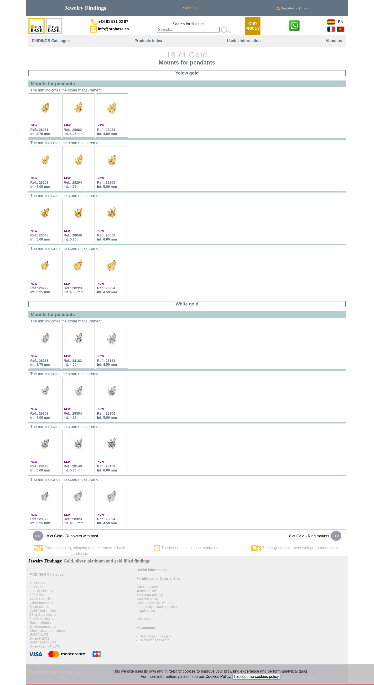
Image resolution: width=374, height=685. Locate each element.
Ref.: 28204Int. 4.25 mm (73, 184)
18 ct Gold (37, 583)
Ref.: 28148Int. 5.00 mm (40, 468)
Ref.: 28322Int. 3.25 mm (40, 521)
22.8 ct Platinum (42, 591)
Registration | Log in (293, 8)
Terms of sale (146, 591)
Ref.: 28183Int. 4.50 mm (107, 363)
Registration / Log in (156, 636)
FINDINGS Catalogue (51, 41)
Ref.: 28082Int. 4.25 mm (73, 132)
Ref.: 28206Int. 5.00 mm (107, 184)
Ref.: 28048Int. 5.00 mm (40, 237)
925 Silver (37, 595)
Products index (148, 41)
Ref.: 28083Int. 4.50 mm (107, 132)
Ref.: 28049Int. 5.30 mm (73, 237)
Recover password (155, 640)
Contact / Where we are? (155, 603)
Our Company (147, 587)
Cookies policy (147, 599)
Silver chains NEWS (45, 646)
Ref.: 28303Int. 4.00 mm (40, 415)
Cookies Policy (217, 676)
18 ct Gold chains (43, 614)
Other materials (41, 603)
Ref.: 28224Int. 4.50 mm (107, 290)
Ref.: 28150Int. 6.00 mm (107, 468)
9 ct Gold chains (42, 619)
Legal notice (145, 611)
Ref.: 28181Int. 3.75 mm (40, 363)
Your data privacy (149, 595)
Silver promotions (43, 626)
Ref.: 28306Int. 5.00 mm (107, 415)
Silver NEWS (39, 638)
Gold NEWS (39, 634)
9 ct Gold (36, 587)
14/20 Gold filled (42, 599)
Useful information (243, 41)
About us (334, 41)
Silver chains (39, 607)
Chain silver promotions (47, 630)
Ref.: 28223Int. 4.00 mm (73, 290)
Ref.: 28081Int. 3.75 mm (40, 132)
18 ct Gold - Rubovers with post (65, 536)
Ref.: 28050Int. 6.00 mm (107, 237)
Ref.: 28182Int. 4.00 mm (73, 363)
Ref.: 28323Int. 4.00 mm (73, 521)
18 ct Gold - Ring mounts (314, 536)
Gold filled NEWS (43, 642)
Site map (143, 619)
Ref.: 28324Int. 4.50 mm (107, 521)
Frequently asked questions (157, 607)
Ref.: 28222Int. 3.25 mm (40, 290)
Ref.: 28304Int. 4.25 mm (73, 415)
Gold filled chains (43, 611)
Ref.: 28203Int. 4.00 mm (40, 184)
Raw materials (40, 622)
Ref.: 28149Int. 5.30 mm (73, 468)
